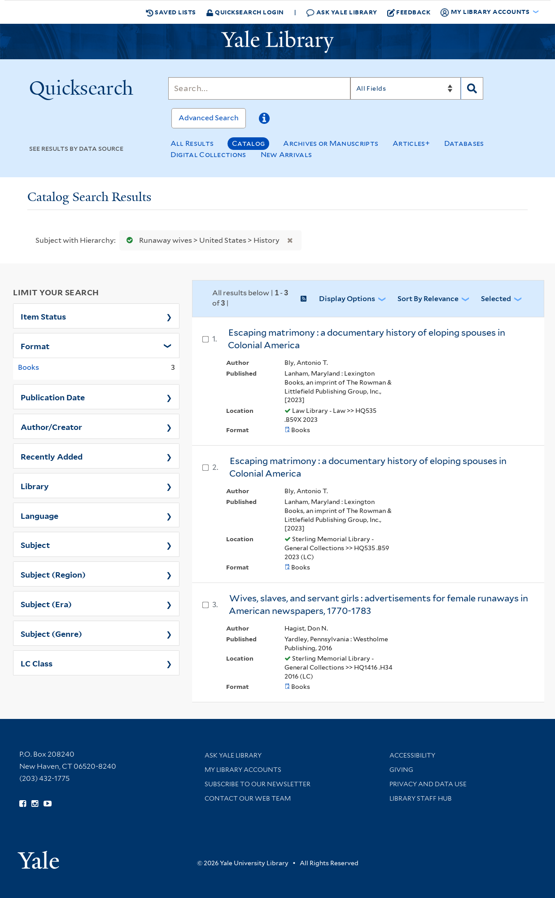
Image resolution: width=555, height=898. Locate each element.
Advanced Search (209, 118)
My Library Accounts (243, 769)
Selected (496, 298)
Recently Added (52, 456)
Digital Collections (208, 154)
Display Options (347, 298)
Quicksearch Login (245, 12)
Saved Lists (171, 12)
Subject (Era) (46, 603)
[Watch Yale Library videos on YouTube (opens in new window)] (48, 804)
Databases (464, 143)
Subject (35, 544)
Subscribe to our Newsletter (257, 784)
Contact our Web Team (248, 798)
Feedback (409, 12)
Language (39, 515)
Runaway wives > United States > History (201, 240)
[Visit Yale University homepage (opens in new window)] (38, 857)
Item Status (43, 316)
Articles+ (411, 143)
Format (35, 345)
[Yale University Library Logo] (278, 42)
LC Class (36, 662)
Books (28, 367)
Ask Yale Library (341, 12)
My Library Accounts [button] (485, 12)
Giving (401, 769)
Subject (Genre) (51, 633)
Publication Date (53, 396)
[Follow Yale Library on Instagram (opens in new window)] (34, 804)
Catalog (248, 143)
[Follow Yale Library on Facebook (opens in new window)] (22, 804)
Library (35, 485)
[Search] (259, 88)
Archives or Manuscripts (330, 143)
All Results (192, 143)
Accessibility (412, 755)
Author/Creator (51, 426)
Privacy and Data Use (428, 784)
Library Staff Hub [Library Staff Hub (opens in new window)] (420, 798)
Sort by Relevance (428, 298)
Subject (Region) (53, 574)
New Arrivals (286, 154)
